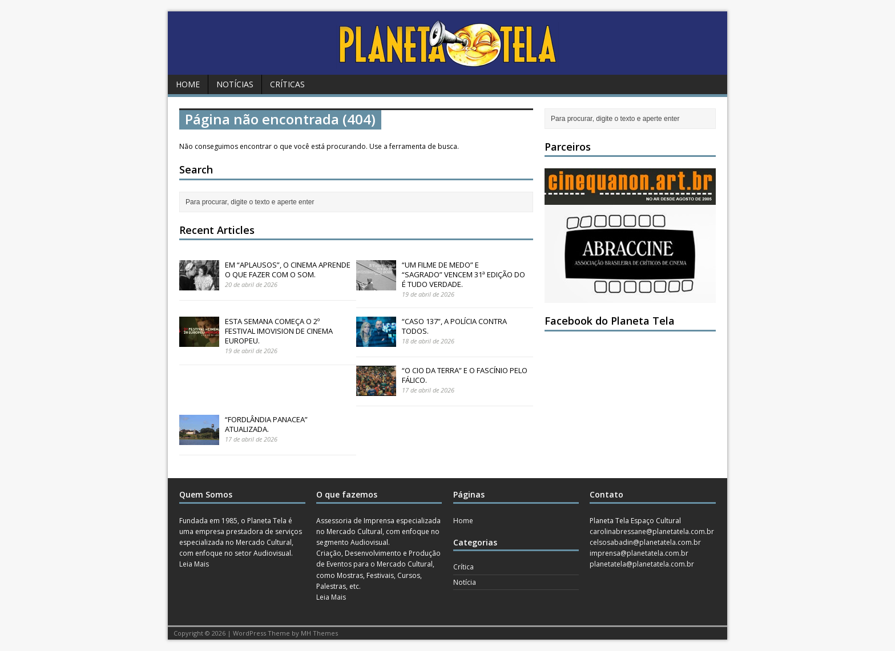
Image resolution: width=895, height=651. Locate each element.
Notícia (464, 582)
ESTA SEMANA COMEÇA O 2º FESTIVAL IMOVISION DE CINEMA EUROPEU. (279, 331)
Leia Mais (194, 564)
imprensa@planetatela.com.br (639, 553)
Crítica (463, 567)
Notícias (234, 84)
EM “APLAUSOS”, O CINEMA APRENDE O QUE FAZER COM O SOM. (287, 270)
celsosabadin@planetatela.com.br (645, 542)
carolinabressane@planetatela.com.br (652, 531)
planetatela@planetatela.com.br (642, 564)
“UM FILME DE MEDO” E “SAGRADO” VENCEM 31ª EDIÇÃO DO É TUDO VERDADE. (463, 274)
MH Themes (319, 633)
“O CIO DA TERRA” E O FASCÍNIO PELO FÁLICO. (464, 375)
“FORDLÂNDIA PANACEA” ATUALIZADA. (266, 424)
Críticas (287, 84)
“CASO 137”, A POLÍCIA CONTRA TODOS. (454, 326)
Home (188, 84)
